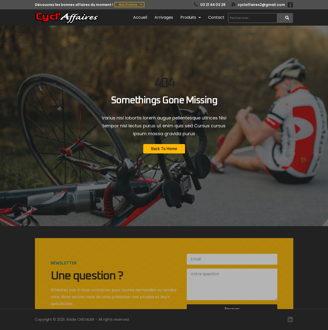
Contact (216, 17)
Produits (190, 17)
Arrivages (164, 17)
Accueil (140, 17)
